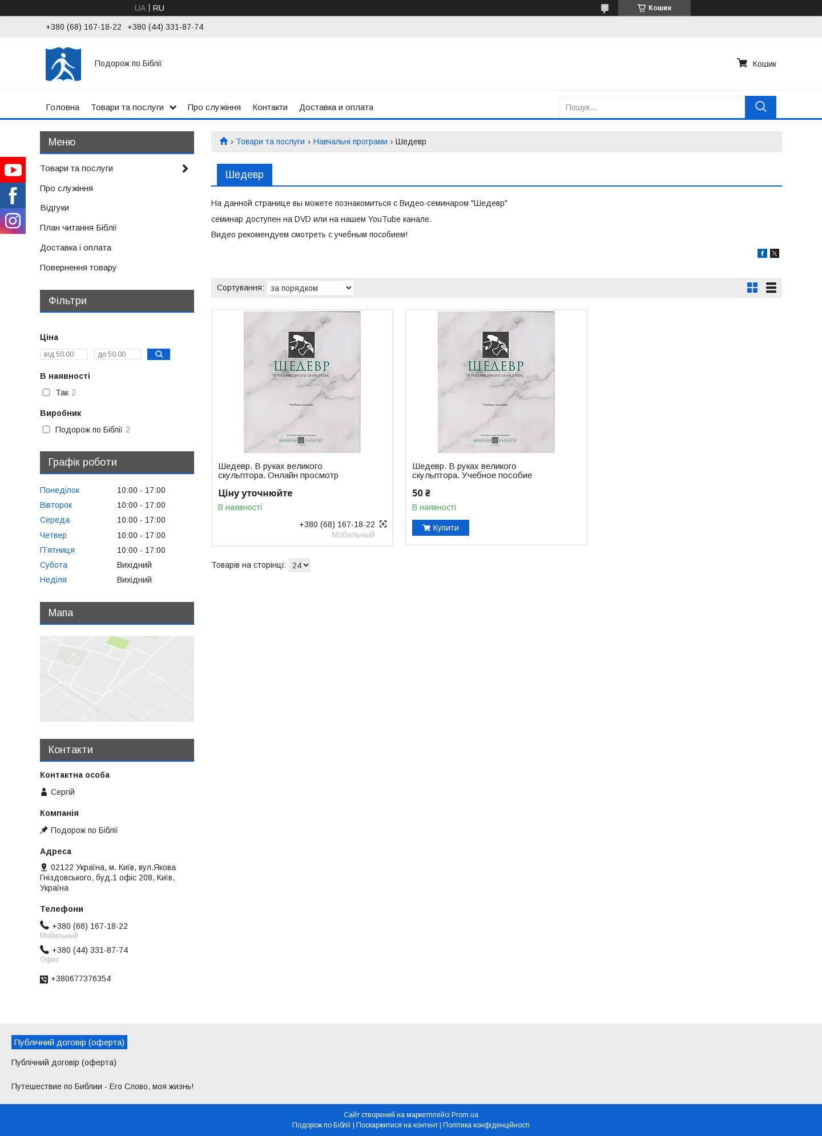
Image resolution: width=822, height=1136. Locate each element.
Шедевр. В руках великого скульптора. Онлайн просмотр (278, 471)
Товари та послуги (127, 107)
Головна (62, 107)
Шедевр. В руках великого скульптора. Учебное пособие (472, 471)
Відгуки (54, 207)
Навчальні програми (350, 141)
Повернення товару (78, 267)
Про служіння (214, 107)
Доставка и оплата (336, 107)
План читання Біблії (78, 227)
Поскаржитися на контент (397, 1125)
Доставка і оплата (75, 247)
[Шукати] (760, 107)
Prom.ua (465, 1115)
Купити (446, 527)
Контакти (270, 107)
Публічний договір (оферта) (63, 1062)
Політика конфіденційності (486, 1125)
